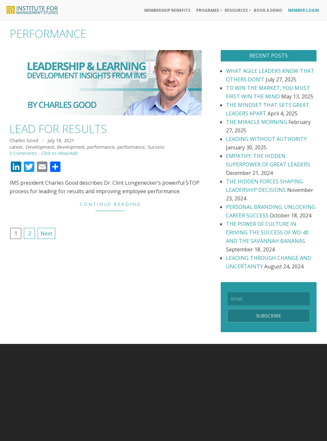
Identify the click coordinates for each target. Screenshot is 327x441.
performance (101, 147)
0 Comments (23, 153)
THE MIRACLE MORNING (256, 122)
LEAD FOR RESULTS (58, 128)
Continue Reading (110, 204)
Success (155, 147)
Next (46, 233)
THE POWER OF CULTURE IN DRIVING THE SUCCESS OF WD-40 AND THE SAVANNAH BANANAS (267, 232)
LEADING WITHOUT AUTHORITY (266, 139)
